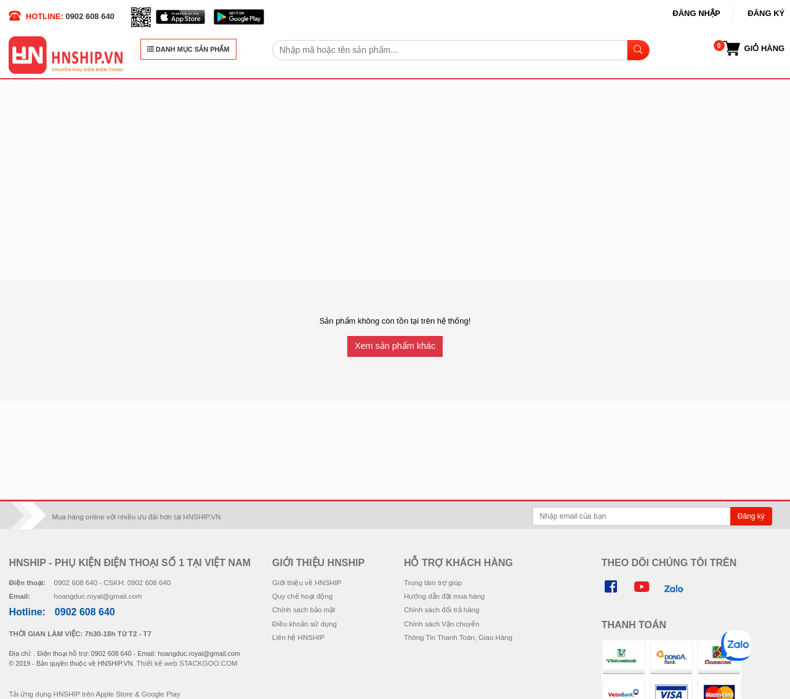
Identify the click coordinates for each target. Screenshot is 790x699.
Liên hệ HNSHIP (298, 637)
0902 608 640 (90, 16)
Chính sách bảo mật (303, 609)
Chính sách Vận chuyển (441, 624)
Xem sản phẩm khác (395, 346)
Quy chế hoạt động (302, 596)
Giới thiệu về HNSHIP (307, 582)
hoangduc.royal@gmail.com (98, 596)
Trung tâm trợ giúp (433, 582)
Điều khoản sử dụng (304, 624)
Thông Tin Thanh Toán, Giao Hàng (458, 637)
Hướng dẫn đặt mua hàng (444, 596)
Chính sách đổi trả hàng (441, 609)
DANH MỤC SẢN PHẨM (188, 49)
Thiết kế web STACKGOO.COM (187, 663)
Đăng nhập (696, 13)
